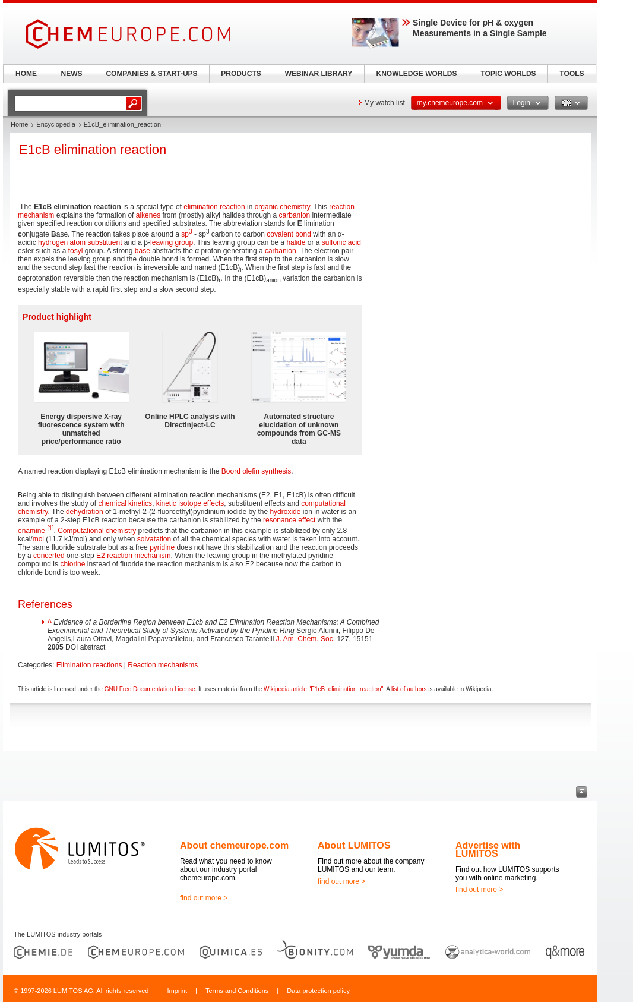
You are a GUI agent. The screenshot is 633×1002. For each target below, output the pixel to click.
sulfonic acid (341, 242)
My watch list (384, 103)
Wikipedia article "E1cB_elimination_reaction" (323, 689)
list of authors (408, 689)
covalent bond (289, 234)
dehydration (84, 512)
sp (186, 234)
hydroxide (285, 512)
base (142, 251)
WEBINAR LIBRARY (319, 74)
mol (38, 539)
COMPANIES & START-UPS (151, 74)
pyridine (162, 547)
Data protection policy (318, 990)
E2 (100, 556)
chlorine (72, 564)
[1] (50, 528)
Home (19, 124)
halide (295, 242)
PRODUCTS (241, 74)
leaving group (171, 242)
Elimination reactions (89, 665)
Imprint (177, 990)
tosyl (75, 251)
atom (77, 242)
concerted (49, 556)
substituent (104, 242)
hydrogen (53, 242)
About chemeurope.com (234, 845)
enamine (31, 531)
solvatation (154, 539)
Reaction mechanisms (163, 665)
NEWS (72, 74)
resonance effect (289, 520)
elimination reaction (214, 207)
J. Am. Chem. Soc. (305, 639)
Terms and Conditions (236, 990)
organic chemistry (282, 207)
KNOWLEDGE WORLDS (416, 74)
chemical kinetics (125, 503)
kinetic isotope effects (190, 503)
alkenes (148, 215)
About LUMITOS (354, 845)
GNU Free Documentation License (150, 689)
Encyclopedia (55, 124)
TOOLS (571, 74)
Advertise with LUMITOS (487, 849)
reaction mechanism (138, 556)
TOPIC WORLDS (508, 74)
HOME (26, 74)
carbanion (295, 215)
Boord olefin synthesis (256, 471)
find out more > (203, 898)
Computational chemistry (97, 531)
